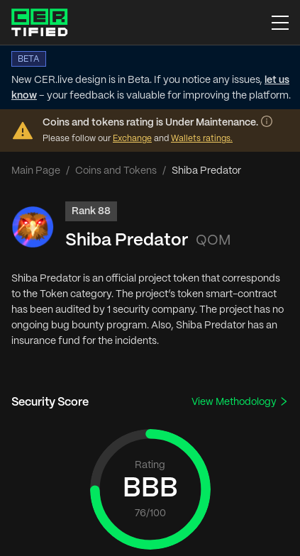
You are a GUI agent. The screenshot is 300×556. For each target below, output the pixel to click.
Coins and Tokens (116, 171)
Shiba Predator (126, 241)
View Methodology (240, 401)
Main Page (35, 171)
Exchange (132, 139)
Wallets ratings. (202, 139)
